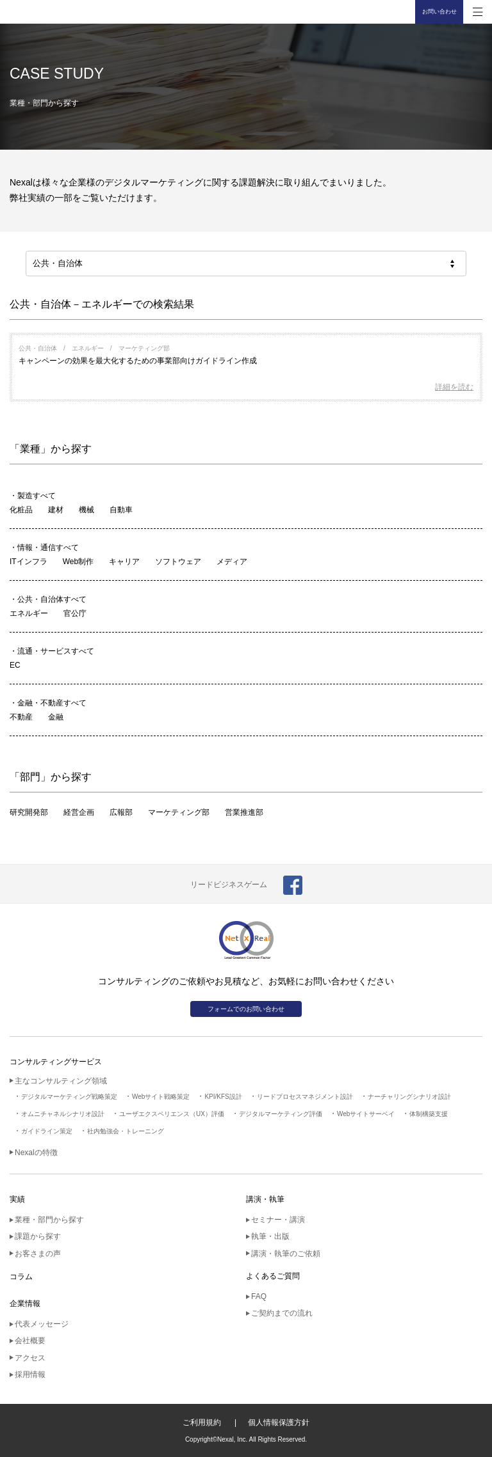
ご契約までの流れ (282, 1313)
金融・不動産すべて (51, 702)
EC (15, 665)
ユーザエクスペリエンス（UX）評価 (171, 1113)
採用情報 (30, 1374)
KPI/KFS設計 (223, 1096)
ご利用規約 (202, 1422)
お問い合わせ (439, 11)
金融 (55, 717)
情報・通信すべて (48, 547)
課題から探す (38, 1236)
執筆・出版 (270, 1236)
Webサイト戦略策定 (161, 1096)
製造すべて (36, 495)
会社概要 (30, 1340)
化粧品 (21, 509)
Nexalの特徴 (36, 1152)
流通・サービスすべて (55, 651)
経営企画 (78, 812)
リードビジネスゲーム (228, 884)
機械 (86, 509)
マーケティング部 (178, 812)
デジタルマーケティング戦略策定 (69, 1096)
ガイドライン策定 (46, 1131)
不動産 (21, 717)
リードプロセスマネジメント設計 (305, 1096)
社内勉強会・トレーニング (125, 1131)
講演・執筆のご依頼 (285, 1253)
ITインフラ (28, 561)
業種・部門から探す (49, 1219)
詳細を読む (454, 386)
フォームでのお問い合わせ (246, 1008)
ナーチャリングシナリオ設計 (409, 1096)
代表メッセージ (42, 1323)
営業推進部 (244, 812)
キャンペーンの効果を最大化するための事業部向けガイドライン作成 (138, 360)
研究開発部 (29, 812)
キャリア (124, 561)
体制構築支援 (428, 1113)
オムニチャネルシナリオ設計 (62, 1113)
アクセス (30, 1357)
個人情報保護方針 (278, 1422)
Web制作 (78, 561)
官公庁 (74, 613)
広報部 (121, 812)
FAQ (258, 1296)
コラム (21, 1276)
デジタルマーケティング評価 (280, 1113)
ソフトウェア (178, 561)
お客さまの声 (38, 1253)
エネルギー (29, 613)
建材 (55, 509)
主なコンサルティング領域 (61, 1080)
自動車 (121, 509)
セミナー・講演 (278, 1219)
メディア (232, 561)
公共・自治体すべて (51, 599)
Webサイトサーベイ (366, 1113)
